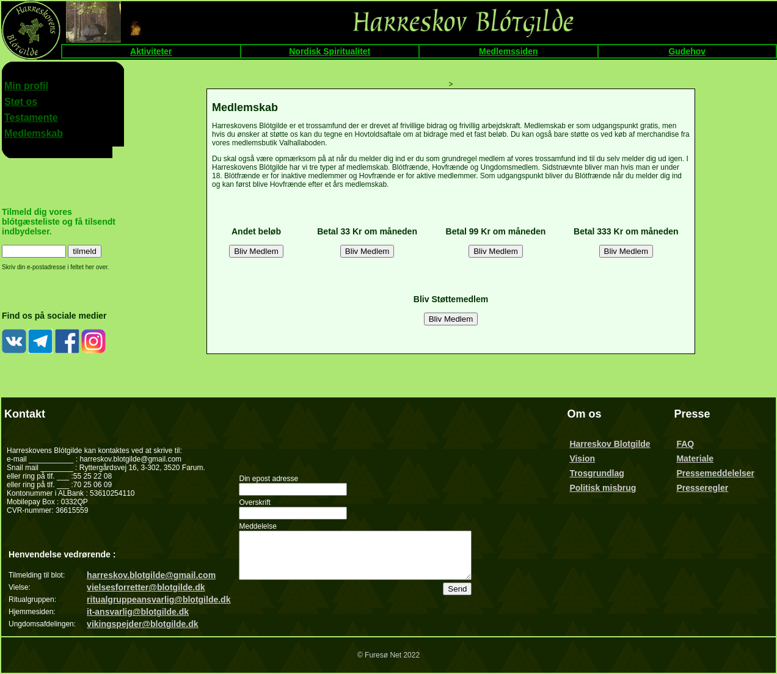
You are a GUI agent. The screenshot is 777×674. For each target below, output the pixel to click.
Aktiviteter (151, 51)
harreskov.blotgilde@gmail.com (151, 575)
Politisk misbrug (611, 488)
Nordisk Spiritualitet (329, 51)
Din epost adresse (268, 474)
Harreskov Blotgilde (618, 444)
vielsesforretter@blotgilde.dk (146, 587)
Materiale (699, 458)
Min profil (26, 86)
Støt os (20, 101)
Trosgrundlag (605, 473)
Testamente (31, 117)
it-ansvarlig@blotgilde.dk (138, 612)
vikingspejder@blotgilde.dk (142, 624)
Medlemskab (33, 133)
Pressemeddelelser (719, 473)
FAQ (689, 444)
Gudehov (687, 51)
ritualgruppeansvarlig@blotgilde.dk (158, 599)
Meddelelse (257, 522)
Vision (591, 458)
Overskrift (254, 498)
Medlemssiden (508, 51)
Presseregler (706, 488)
